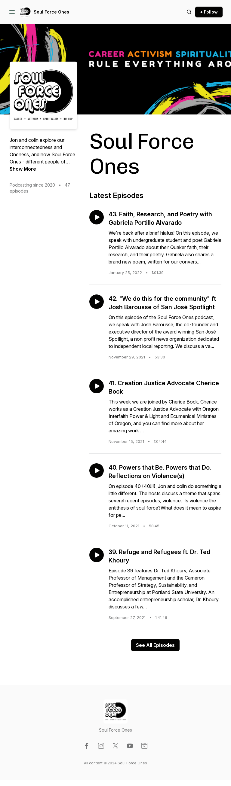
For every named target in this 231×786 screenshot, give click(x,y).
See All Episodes (155, 645)
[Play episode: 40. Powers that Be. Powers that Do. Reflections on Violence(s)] (96, 470)
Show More (23, 169)
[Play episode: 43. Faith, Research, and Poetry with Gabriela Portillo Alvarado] (96, 217)
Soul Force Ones (51, 11)
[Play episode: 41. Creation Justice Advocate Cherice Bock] (96, 386)
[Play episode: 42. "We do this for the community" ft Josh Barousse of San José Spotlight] (96, 301)
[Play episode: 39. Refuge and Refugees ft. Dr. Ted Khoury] (96, 555)
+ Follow (209, 11)
